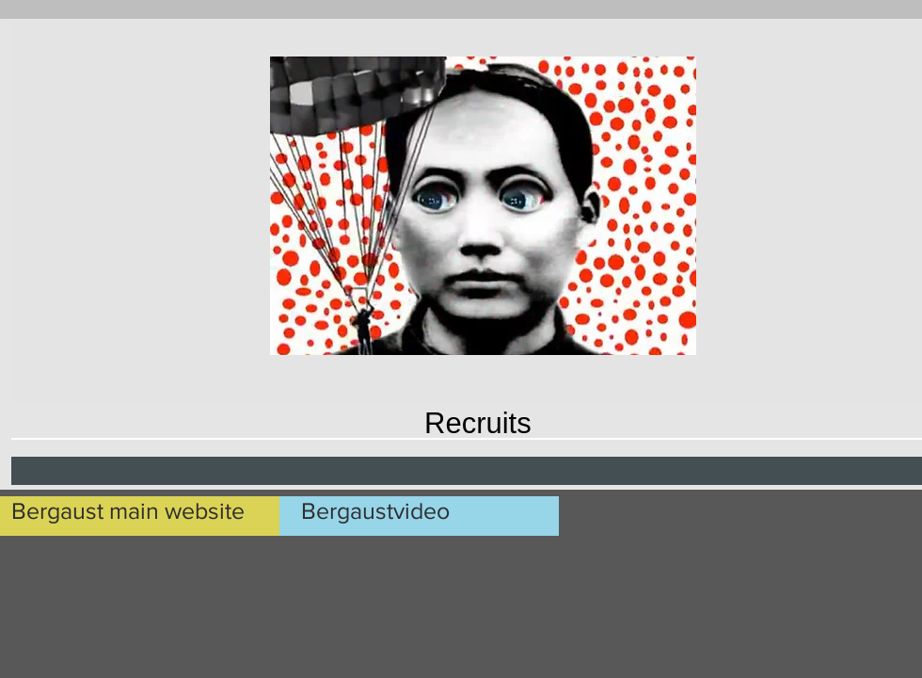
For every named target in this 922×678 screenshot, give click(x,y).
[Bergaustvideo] (443, 511)
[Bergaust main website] (148, 511)
